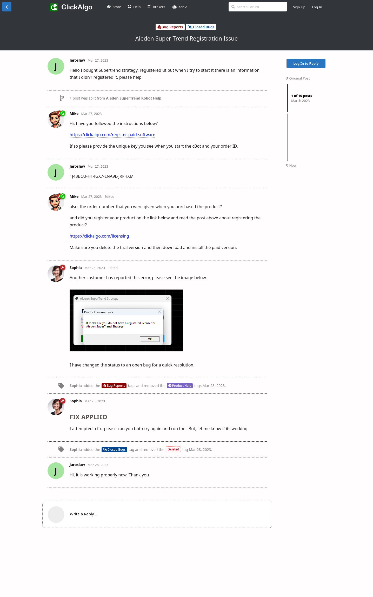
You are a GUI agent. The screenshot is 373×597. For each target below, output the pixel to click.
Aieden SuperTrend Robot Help (133, 98)
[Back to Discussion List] (6, 6)
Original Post (298, 78)
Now (291, 165)
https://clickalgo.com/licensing (99, 236)
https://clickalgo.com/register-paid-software (112, 134)
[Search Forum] (258, 6)
